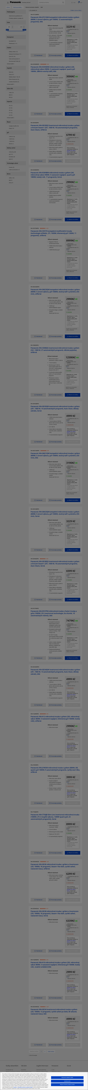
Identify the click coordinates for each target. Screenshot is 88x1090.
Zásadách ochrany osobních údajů (25, 1087)
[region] (44, 1081)
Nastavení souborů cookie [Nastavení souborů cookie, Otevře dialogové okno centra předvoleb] (67, 1077)
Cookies (15, 1087)
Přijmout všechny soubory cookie (67, 1084)
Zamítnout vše (67, 1081)
